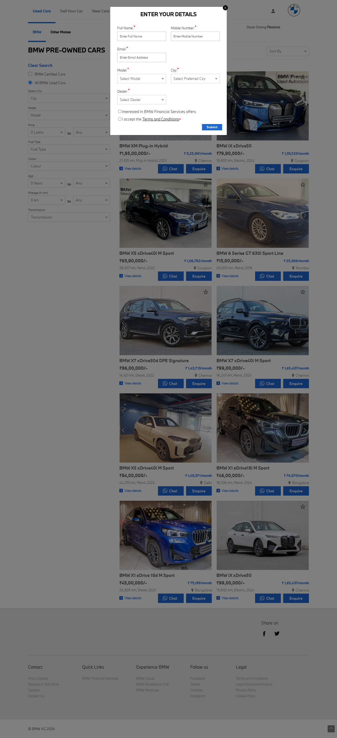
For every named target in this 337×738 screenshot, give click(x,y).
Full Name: (125, 28)
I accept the (149, 119)
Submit (212, 127)
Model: (122, 70)
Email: (121, 49)
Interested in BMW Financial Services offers (157, 111)
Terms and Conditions (160, 119)
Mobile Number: (183, 28)
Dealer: (122, 91)
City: (174, 70)
